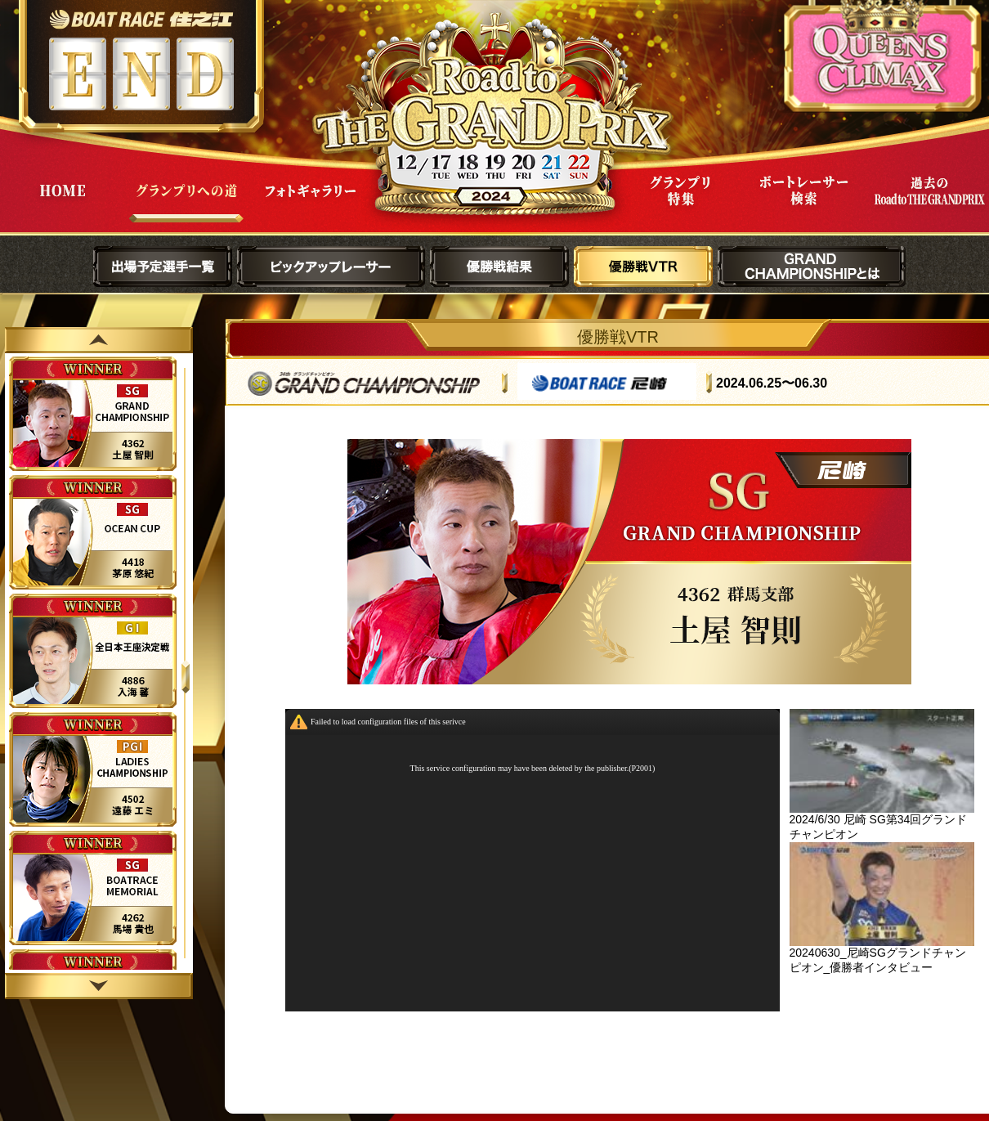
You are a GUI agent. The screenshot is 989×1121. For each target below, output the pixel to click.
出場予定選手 (163, 266)
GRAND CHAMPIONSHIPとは (811, 266)
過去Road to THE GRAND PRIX (928, 203)
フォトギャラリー (311, 203)
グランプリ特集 (680, 203)
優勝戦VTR (643, 266)
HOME (62, 203)
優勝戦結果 (499, 266)
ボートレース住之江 (141, 19)
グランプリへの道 (186, 203)
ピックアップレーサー (331, 266)
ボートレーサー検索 (804, 203)
